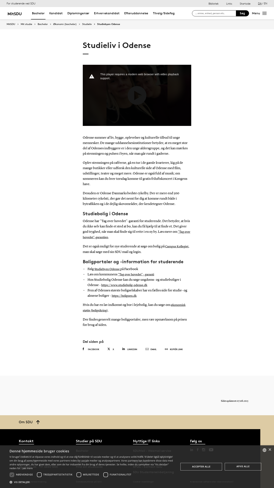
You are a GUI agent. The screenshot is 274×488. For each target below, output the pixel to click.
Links (229, 3)
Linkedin (129, 348)
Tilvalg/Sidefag (164, 13)
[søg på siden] (215, 13)
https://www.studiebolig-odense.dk (126, 285)
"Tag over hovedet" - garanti (138, 274)
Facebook (91, 348)
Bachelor (38, 13)
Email (151, 348)
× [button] (269, 449)
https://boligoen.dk (126, 295)
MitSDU (11, 24)
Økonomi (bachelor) (65, 24)
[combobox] (264, 450)
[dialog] (137, 466)
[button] (92, 482)
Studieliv (87, 24)
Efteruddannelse (136, 13)
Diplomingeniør (78, 13)
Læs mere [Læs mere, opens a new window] (27, 468)
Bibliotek (214, 3)
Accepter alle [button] (201, 466)
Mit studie (26, 24)
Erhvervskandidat (106, 13)
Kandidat (56, 13)
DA (260, 3)
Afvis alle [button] (243, 466)
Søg (242, 13)
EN (265, 3)
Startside (245, 3)
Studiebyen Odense (108, 24)
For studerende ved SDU (21, 3)
